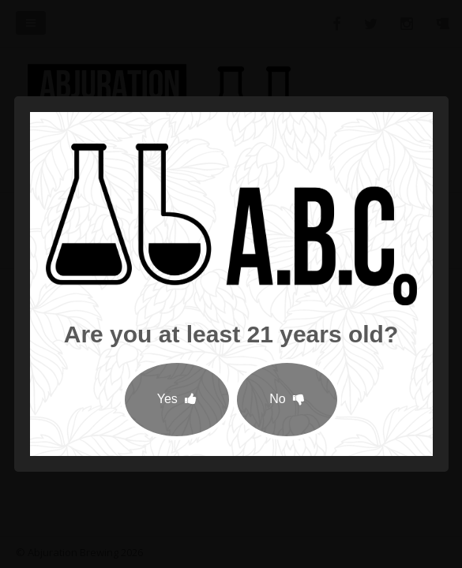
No (287, 398)
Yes (177, 398)
